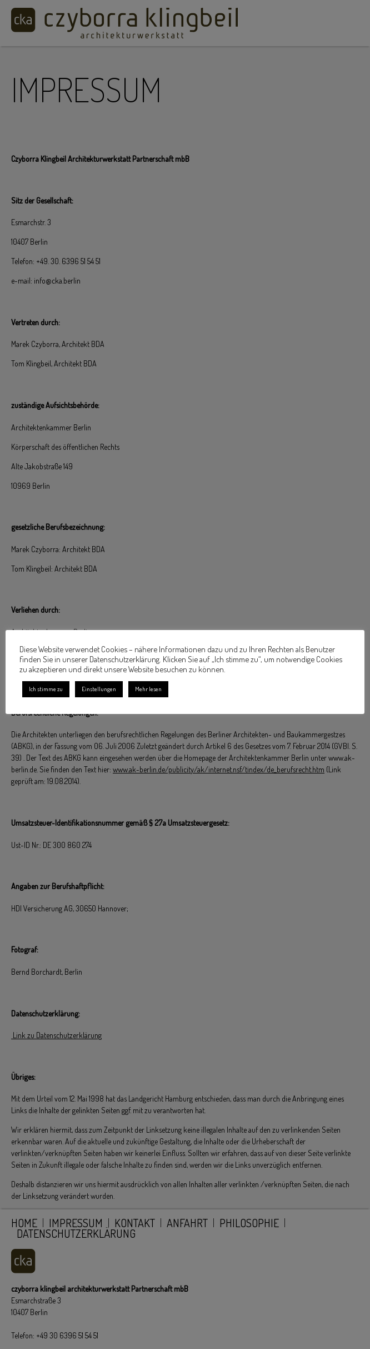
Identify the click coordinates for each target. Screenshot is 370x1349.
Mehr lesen (148, 689)
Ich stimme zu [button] (46, 689)
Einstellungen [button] (99, 689)
